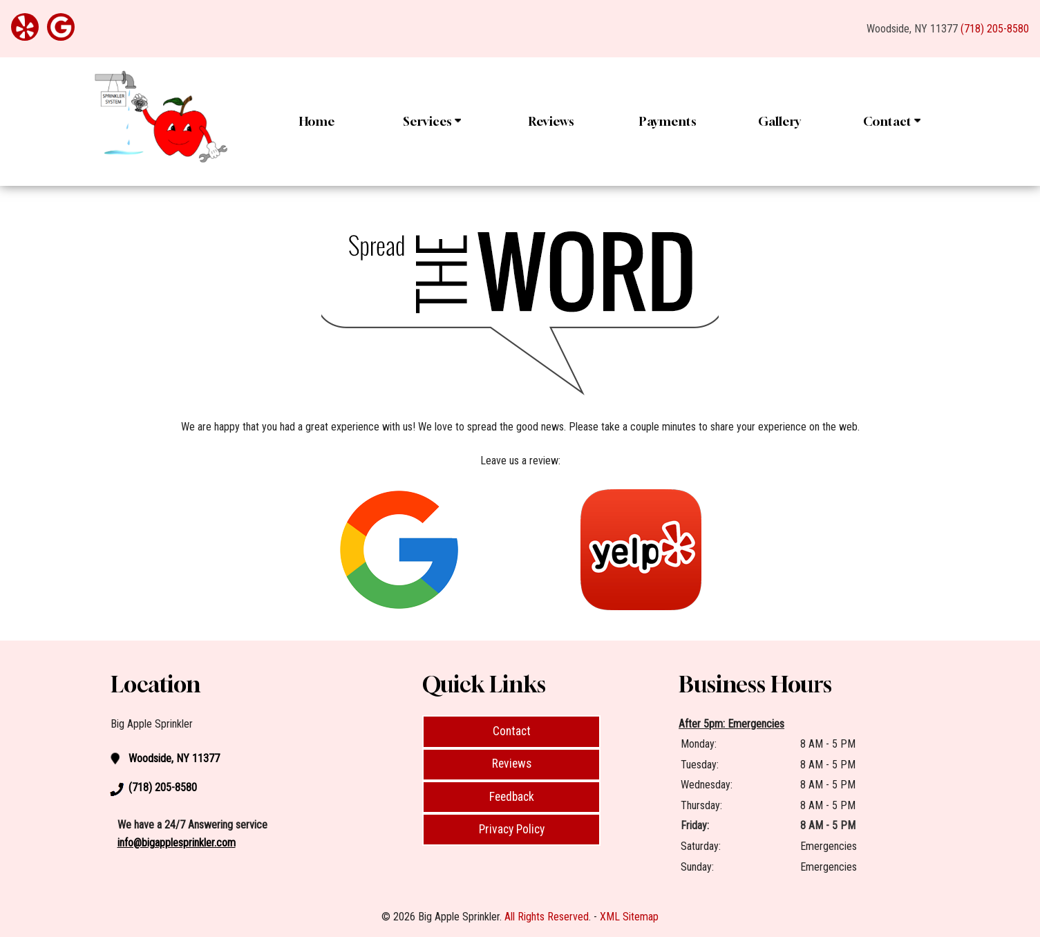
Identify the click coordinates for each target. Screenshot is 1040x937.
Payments (668, 121)
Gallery (779, 121)
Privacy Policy (512, 829)
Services (432, 121)
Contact (891, 121)
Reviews (551, 121)
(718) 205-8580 (995, 28)
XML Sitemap (629, 916)
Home (316, 121)
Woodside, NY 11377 (912, 28)
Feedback (511, 797)
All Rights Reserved (546, 916)
